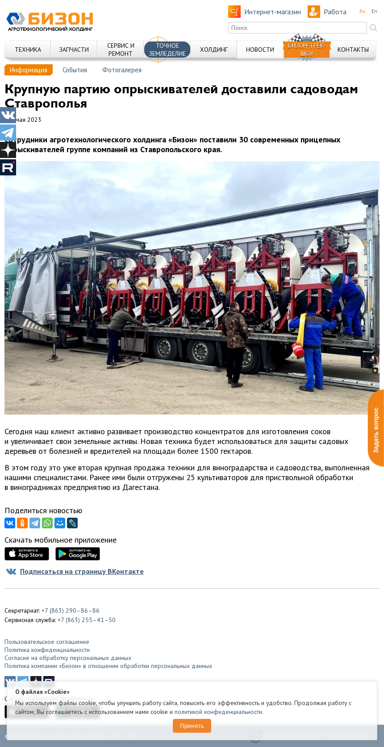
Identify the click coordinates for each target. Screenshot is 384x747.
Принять (192, 725)
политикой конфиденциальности (218, 712)
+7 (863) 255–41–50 (87, 620)
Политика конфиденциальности (47, 650)
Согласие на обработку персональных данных (67, 658)
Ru (362, 11)
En (374, 11)
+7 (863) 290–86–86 (71, 610)
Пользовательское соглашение (46, 642)
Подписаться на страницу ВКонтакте (82, 571)
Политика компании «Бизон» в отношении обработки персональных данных (108, 666)
